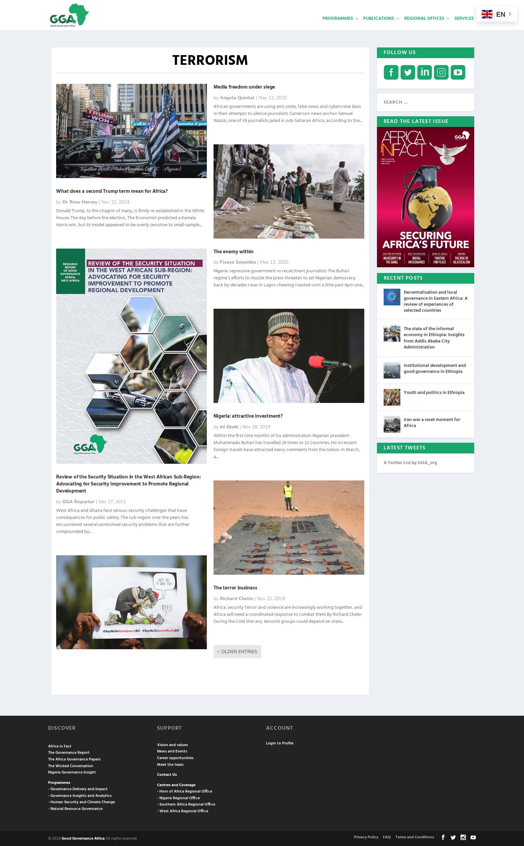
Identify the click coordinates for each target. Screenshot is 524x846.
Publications (378, 28)
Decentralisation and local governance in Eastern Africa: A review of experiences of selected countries (436, 301)
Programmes (337, 28)
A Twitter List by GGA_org (410, 462)
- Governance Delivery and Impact (78, 788)
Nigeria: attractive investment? (248, 416)
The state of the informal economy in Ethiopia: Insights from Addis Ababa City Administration (434, 337)
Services (464, 28)
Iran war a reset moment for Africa (432, 422)
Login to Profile (279, 742)
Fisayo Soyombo (238, 261)
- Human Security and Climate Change (81, 801)
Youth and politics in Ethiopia (434, 392)
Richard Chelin (236, 598)
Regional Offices (424, 28)
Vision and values (172, 744)
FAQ (387, 836)
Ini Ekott (229, 426)
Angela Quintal (237, 97)
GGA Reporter (78, 501)
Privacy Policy (366, 836)
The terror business (235, 587)
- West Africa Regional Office (182, 810)
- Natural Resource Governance (75, 808)
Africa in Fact (60, 745)
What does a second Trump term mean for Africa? (112, 191)
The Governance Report (69, 752)
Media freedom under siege (244, 87)
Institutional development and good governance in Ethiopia (435, 368)
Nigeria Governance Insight (72, 771)
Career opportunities (175, 757)
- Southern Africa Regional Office (186, 804)
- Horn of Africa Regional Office (184, 791)
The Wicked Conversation (70, 765)
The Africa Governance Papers (74, 758)
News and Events (172, 750)
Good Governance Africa (83, 838)
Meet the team (170, 764)
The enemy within (234, 251)
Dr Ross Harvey (79, 201)
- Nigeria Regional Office (178, 797)
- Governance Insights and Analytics (80, 795)
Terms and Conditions (414, 836)
